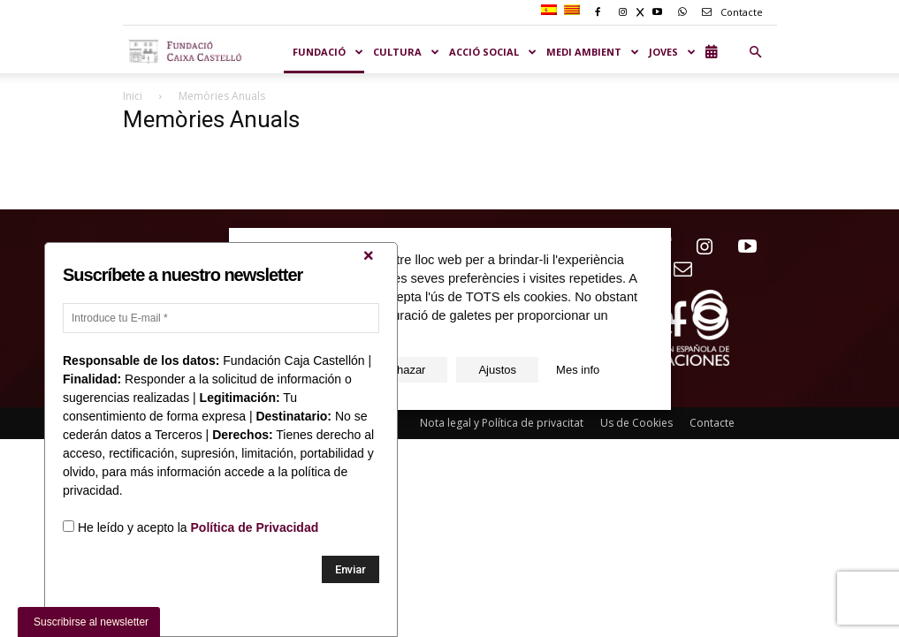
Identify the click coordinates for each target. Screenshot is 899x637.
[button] (756, 52)
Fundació (328, 51)
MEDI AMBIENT (593, 51)
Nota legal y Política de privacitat (501, 422)
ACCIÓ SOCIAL (493, 51)
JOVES (673, 51)
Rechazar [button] (401, 369)
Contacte (729, 12)
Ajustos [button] (497, 369)
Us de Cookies (636, 422)
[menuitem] (551, 10)
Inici (132, 95)
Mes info (577, 369)
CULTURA (406, 51)
